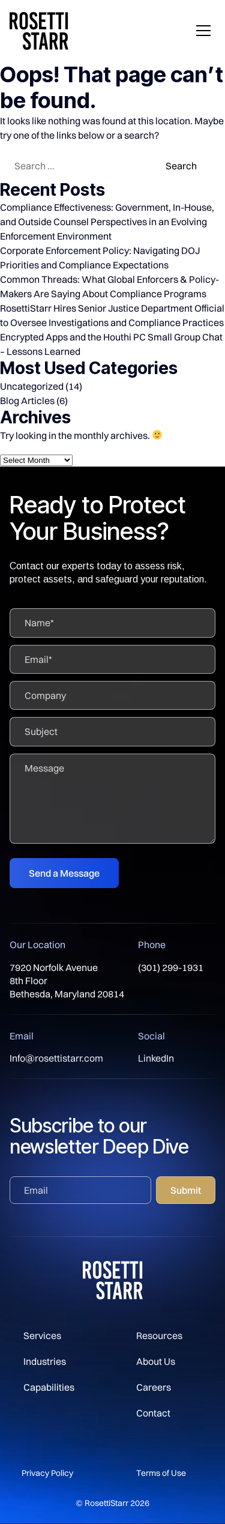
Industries (44, 1361)
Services (42, 1335)
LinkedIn (156, 1058)
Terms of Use (161, 1473)
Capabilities (48, 1387)
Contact (153, 1413)
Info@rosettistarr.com (56, 1058)
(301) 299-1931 (170, 967)
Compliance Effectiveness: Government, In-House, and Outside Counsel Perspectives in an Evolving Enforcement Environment (107, 221)
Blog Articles (27, 401)
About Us (155, 1361)
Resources (159, 1335)
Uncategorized (32, 386)
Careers (153, 1387)
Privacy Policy (47, 1473)
